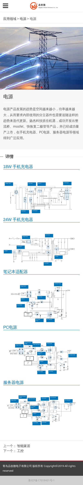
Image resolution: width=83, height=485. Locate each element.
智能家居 (23, 446)
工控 (20, 450)
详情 (9, 156)
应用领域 (9, 18)
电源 (23, 18)
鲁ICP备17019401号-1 (41, 480)
